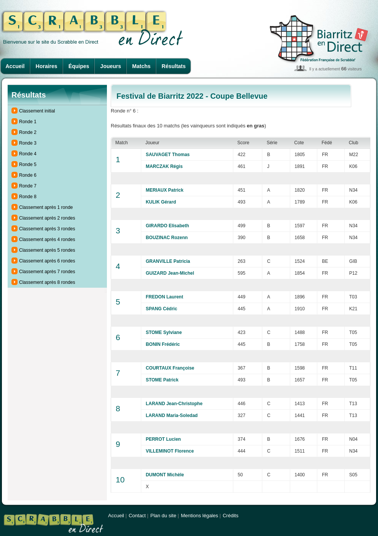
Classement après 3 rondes (47, 228)
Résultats (174, 66)
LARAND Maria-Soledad (172, 415)
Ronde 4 (27, 153)
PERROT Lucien (163, 439)
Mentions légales (199, 515)
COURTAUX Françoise (170, 368)
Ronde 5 (27, 164)
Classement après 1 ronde (46, 207)
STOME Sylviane (164, 332)
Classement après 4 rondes (47, 239)
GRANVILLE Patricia (168, 261)
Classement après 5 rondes (47, 250)
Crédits (230, 515)
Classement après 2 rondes (47, 218)
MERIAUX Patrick (165, 190)
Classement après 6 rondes (47, 261)
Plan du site (163, 515)
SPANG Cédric (161, 308)
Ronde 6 (27, 175)
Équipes (78, 66)
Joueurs (110, 66)
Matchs (141, 66)
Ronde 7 (27, 186)
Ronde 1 (27, 121)
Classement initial (37, 111)
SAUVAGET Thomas (168, 154)
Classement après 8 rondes (47, 282)
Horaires (46, 66)
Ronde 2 (27, 132)
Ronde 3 (27, 143)
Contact (137, 515)
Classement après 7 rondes (47, 271)
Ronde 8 (27, 196)
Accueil (15, 66)
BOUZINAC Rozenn (167, 237)
